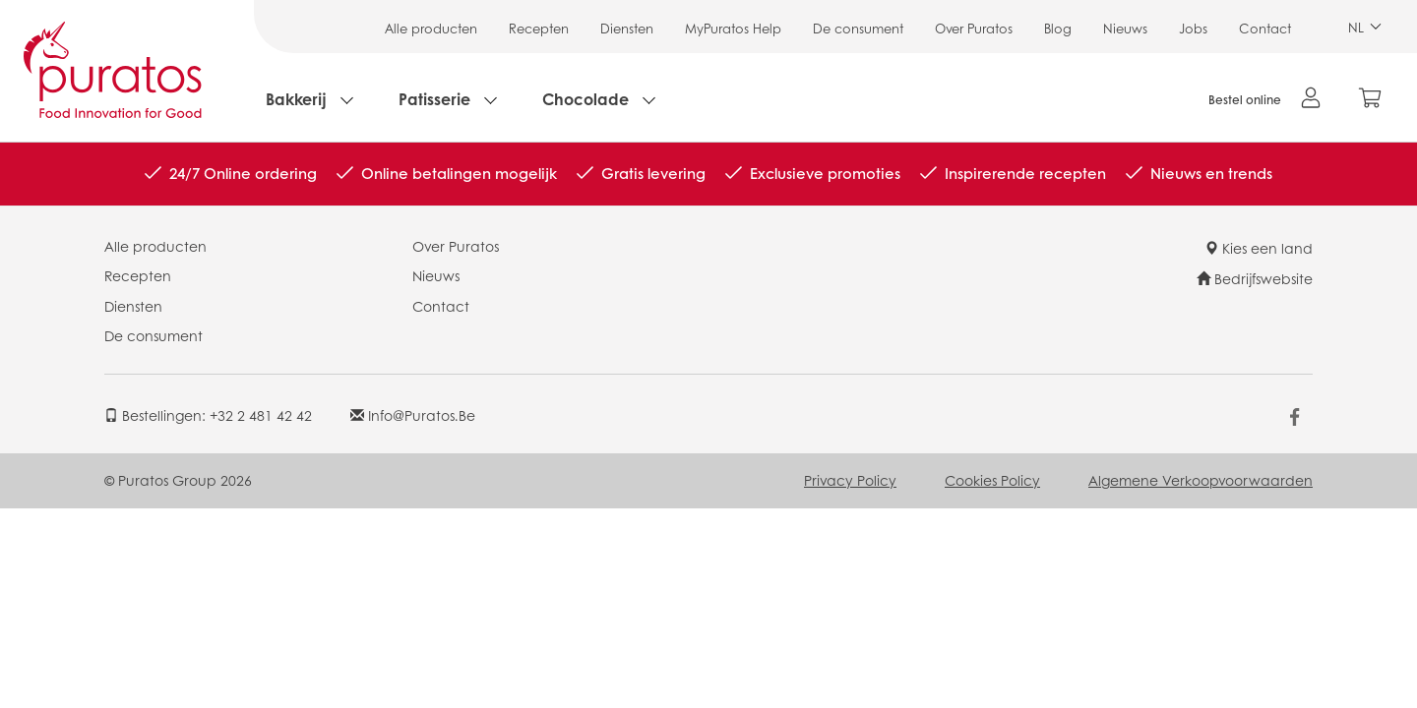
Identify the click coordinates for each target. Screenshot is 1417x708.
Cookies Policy (992, 480)
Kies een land (1258, 248)
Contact (1265, 28)
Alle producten (431, 28)
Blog (1058, 28)
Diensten (626, 28)
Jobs (1193, 28)
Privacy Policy (850, 480)
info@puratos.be (412, 415)
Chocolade (585, 99)
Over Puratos (974, 28)
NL (1365, 27)
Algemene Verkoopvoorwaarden (1200, 480)
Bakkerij (296, 99)
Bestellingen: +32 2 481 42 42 (208, 415)
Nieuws (1125, 28)
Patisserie (434, 99)
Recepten (539, 28)
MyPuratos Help (733, 28)
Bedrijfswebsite (1255, 278)
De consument (858, 28)
